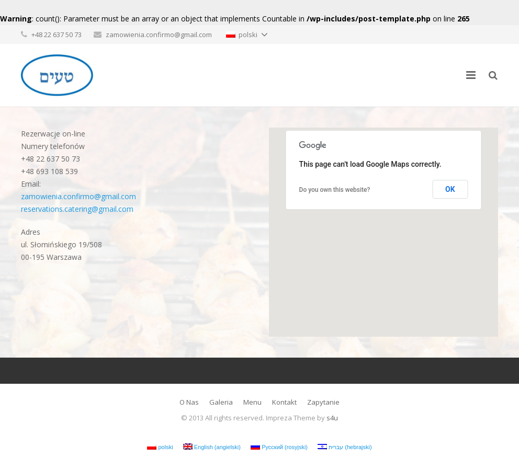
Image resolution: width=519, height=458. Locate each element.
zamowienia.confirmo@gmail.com (159, 34)
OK (450, 189)
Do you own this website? (334, 189)
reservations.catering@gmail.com (77, 209)
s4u (332, 417)
